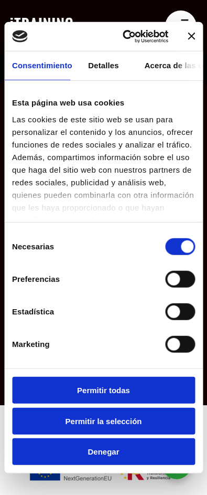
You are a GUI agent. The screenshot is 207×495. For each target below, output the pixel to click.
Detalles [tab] (103, 65)
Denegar (103, 451)
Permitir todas (103, 390)
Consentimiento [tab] (41, 65)
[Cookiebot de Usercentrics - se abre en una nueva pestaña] (126, 36)
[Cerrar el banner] (191, 36)
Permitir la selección (104, 420)
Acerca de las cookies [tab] (174, 65)
